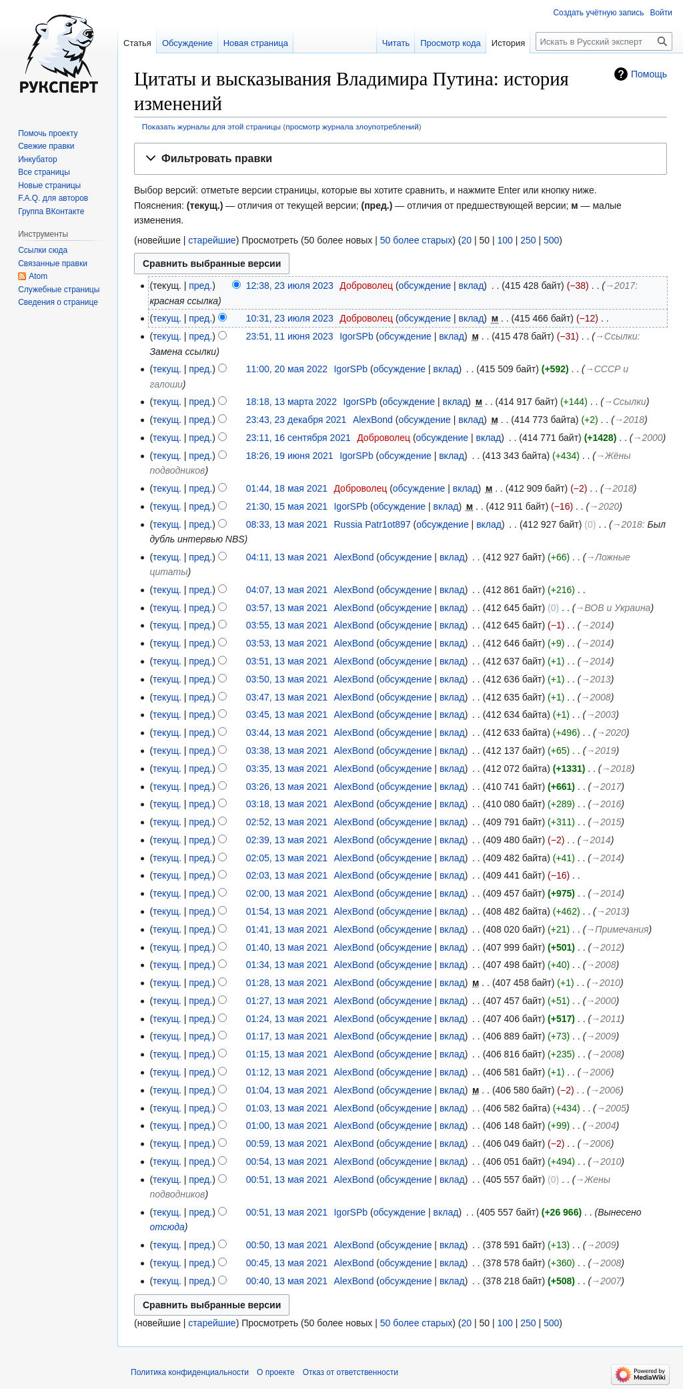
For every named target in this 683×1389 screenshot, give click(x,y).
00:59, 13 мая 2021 (286, 1143)
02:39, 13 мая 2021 (286, 840)
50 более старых (416, 240)
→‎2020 (604, 506)
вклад (471, 285)
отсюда (166, 1227)
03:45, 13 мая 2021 (286, 714)
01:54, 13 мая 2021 (286, 911)
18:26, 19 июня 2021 (289, 455)
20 (466, 240)
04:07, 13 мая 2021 (286, 589)
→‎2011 (606, 1018)
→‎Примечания (617, 929)
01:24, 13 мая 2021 (286, 1018)
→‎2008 (596, 697)
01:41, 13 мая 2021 (286, 929)
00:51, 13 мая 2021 (286, 1179)
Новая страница (255, 43)
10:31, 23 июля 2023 (289, 318)
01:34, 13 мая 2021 (286, 964)
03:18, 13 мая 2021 (286, 804)
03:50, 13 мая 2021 (286, 679)
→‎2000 (647, 437)
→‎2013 (596, 679)
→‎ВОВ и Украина (612, 607)
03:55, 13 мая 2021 (286, 625)
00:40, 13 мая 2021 (286, 1281)
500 (551, 240)
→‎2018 (629, 419)
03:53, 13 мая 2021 (286, 643)
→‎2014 (596, 625)
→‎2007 (606, 1281)
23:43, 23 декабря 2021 (296, 419)
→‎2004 (601, 1125)
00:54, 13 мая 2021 (286, 1161)
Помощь (649, 74)
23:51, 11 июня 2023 (289, 336)
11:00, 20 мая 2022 (286, 369)
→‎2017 (620, 285)
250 (528, 240)
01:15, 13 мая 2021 (286, 1054)
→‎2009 (601, 1036)
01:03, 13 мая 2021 (286, 1108)
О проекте (276, 1372)
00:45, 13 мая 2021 (286, 1263)
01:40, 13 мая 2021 (286, 947)
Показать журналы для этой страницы (211, 126)
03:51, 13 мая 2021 (286, 661)
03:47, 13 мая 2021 (286, 697)
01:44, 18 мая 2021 (286, 488)
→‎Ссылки (616, 336)
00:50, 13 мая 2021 (286, 1245)
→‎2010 (605, 982)
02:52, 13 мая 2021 (286, 822)
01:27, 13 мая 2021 (286, 1000)
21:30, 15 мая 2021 (286, 506)
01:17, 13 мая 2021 (286, 1036)
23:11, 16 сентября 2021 (298, 437)
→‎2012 (606, 947)
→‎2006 (596, 1072)
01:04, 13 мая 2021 (286, 1090)
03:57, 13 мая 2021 (286, 607)
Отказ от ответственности (350, 1372)
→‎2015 (606, 822)
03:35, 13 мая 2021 (286, 768)
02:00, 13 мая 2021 (286, 893)
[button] (400, 159)
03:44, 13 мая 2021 (286, 732)
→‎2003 (601, 714)
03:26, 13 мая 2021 (286, 786)
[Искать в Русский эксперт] (604, 41)
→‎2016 (606, 804)
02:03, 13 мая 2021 (286, 875)
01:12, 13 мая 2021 (286, 1072)
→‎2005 (611, 1108)
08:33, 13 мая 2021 (286, 524)
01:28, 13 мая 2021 (286, 982)
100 (504, 240)
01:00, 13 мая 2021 (286, 1125)
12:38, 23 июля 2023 (289, 285)
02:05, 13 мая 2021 (286, 858)
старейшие (211, 240)
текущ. (167, 318)
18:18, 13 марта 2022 (291, 401)
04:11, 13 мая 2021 (286, 557)
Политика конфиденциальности (190, 1372)
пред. (200, 285)
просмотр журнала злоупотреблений (351, 126)
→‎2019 (601, 750)
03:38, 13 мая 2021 (286, 750)
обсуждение (425, 285)
